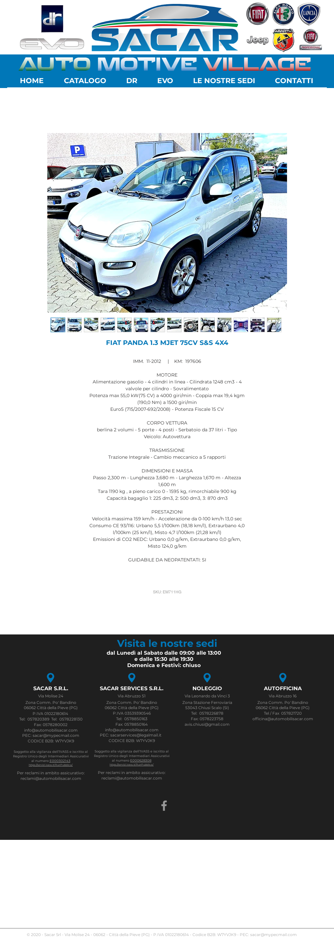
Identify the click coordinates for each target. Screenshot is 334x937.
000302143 (61, 761)
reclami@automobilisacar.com (51, 778)
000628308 (141, 760)
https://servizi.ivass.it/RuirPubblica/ (51, 764)
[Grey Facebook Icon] (164, 805)
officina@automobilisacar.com (282, 718)
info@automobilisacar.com (51, 730)
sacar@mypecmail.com (273, 934)
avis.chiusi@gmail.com (207, 724)
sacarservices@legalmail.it (135, 735)
